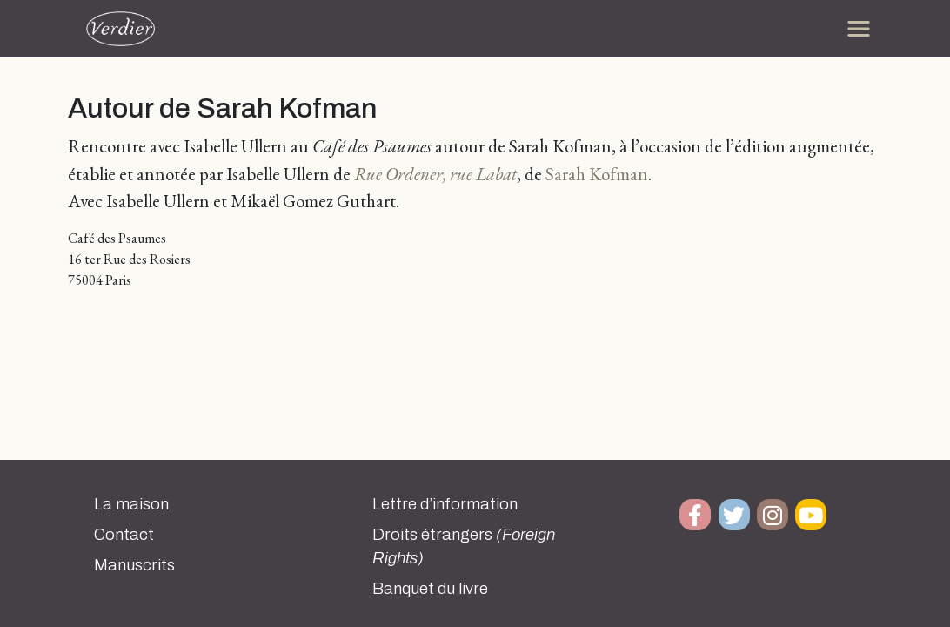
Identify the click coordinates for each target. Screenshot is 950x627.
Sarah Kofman (596, 173)
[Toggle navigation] (858, 28)
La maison (131, 504)
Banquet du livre (430, 588)
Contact (124, 534)
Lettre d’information (445, 504)
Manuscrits (134, 565)
